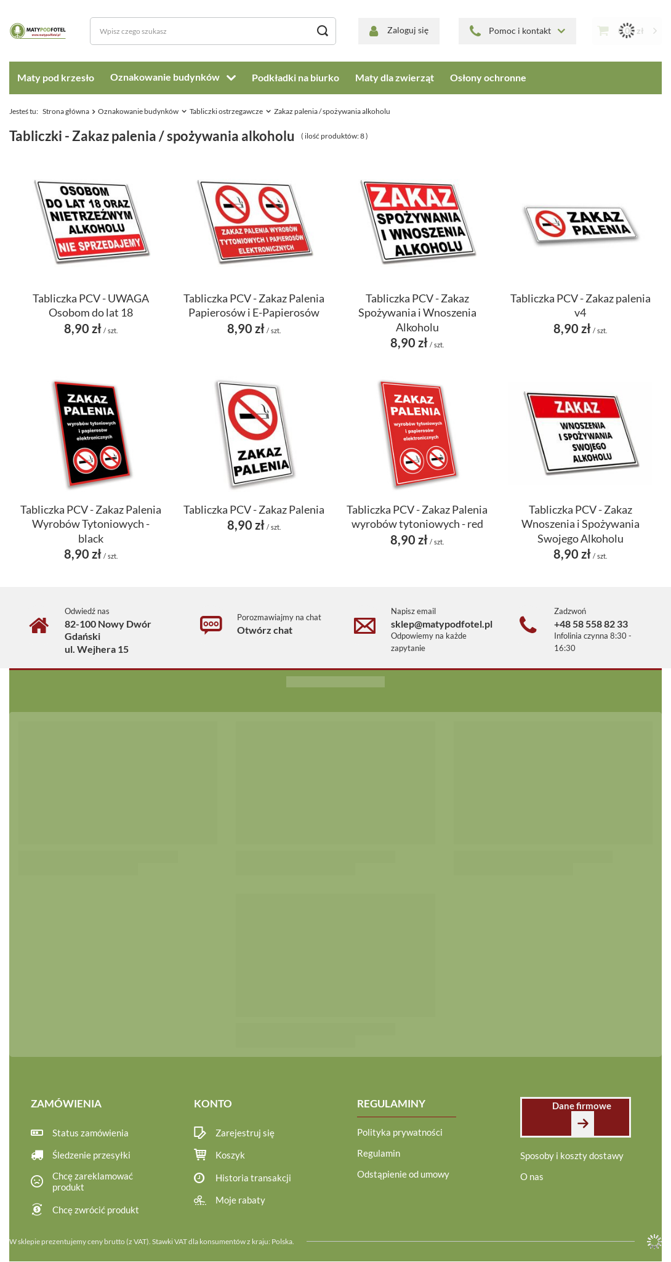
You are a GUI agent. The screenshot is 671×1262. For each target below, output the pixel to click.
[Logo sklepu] (38, 30)
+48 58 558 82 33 (591, 623)
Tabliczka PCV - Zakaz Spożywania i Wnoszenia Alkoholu (417, 312)
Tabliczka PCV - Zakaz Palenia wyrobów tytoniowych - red (417, 516)
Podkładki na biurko (295, 77)
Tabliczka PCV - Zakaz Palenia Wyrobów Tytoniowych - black (90, 524)
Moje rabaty (240, 1200)
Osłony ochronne (488, 77)
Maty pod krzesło (55, 77)
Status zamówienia (90, 1133)
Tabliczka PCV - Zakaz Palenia (253, 509)
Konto (213, 1103)
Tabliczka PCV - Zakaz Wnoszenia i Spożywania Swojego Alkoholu (580, 524)
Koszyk (230, 1155)
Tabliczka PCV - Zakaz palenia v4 (580, 305)
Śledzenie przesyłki (91, 1155)
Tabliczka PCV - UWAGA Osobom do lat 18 (91, 305)
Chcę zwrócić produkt (95, 1210)
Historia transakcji (253, 1178)
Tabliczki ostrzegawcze (226, 111)
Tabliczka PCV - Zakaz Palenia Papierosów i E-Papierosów (253, 305)
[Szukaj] (322, 31)
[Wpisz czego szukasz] (213, 31)
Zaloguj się (407, 30)
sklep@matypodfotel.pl (441, 623)
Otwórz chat (264, 630)
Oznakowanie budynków (165, 77)
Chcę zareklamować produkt (92, 1182)
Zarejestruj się (245, 1133)
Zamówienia (66, 1103)
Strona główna (65, 111)
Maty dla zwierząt (394, 77)
